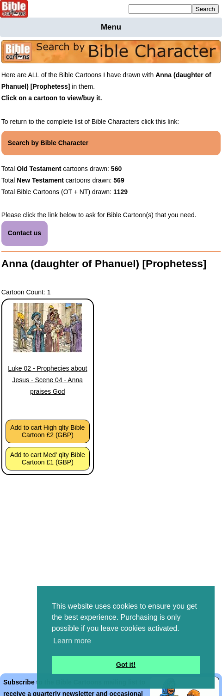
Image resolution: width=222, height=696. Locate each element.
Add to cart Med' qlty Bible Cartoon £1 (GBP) (47, 458)
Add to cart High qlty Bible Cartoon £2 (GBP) (47, 431)
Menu (111, 27)
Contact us (24, 233)
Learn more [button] (72, 641)
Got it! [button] (126, 664)
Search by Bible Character (48, 143)
